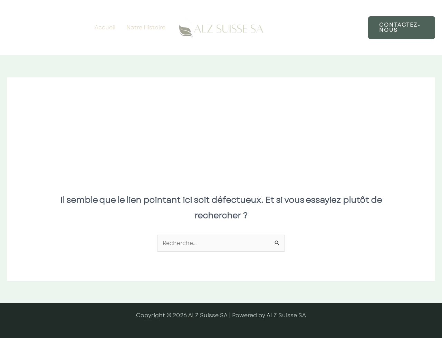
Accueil (105, 27)
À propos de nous (302, 41)
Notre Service (296, 14)
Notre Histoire (145, 27)
